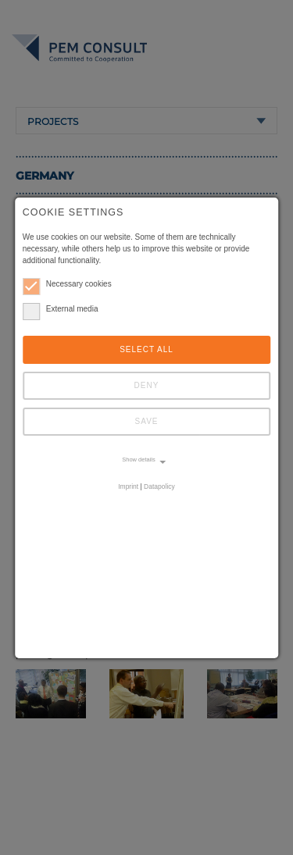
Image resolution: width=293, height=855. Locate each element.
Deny (146, 385)
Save (147, 421)
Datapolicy (159, 486)
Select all (146, 349)
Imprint (128, 486)
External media (60, 309)
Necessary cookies (67, 284)
